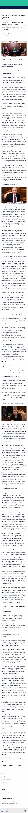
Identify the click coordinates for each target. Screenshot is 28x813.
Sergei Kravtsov (15, 136)
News (12, 802)
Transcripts (15, 802)
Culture (4, 782)
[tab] (2, 810)
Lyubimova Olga (6, 792)
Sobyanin (19, 277)
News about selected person (9, 7)
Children (4, 776)
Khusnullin (16, 594)
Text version (3, 805)
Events (2, 10)
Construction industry (7, 779)
